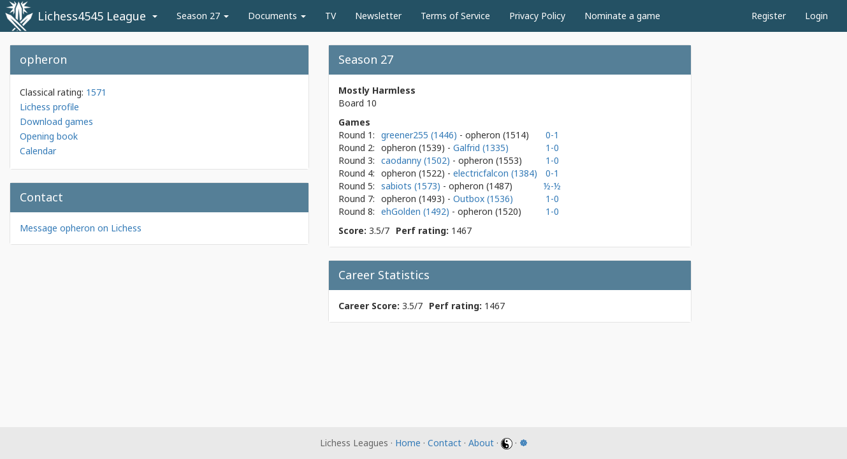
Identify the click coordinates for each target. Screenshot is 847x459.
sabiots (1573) (412, 186)
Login (816, 16)
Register (768, 16)
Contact (444, 443)
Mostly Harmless (377, 90)
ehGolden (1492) (416, 211)
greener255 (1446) (420, 135)
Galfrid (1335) (481, 148)
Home (408, 443)
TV (330, 16)
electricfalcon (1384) (495, 173)
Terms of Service (455, 16)
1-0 (552, 148)
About (481, 443)
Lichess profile (49, 107)
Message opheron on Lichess (80, 228)
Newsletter (378, 16)
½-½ (552, 186)
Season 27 (203, 16)
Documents (277, 16)
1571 (96, 92)
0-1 (552, 135)
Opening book (49, 136)
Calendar (38, 151)
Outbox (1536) (483, 199)
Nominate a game (622, 16)
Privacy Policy (537, 16)
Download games (56, 121)
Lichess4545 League (92, 16)
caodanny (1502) (416, 160)
